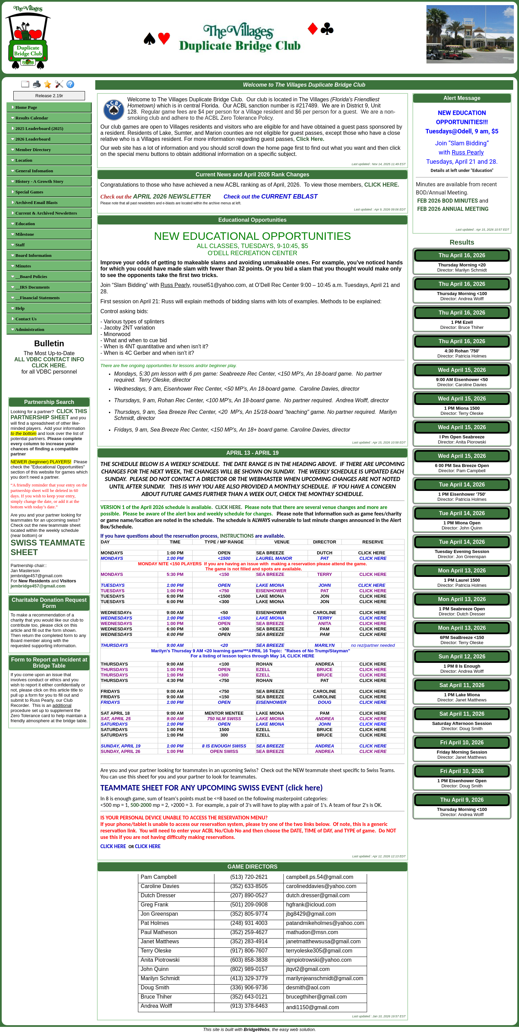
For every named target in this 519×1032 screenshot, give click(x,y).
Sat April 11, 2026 (462, 685)
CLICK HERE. (381, 185)
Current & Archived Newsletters (44, 213)
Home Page (24, 107)
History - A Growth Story (37, 181)
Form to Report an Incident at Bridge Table (49, 663)
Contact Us (24, 318)
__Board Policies (29, 276)
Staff (18, 244)
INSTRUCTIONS (237, 536)
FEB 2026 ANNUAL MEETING (453, 209)
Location (21, 160)
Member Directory (31, 149)
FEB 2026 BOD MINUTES (447, 201)
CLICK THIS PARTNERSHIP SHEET (49, 414)
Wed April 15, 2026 (462, 370)
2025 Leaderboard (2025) (37, 128)
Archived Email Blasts (34, 202)
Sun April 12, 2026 (461, 656)
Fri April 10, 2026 (461, 742)
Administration (27, 329)
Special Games (27, 191)
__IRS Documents (30, 287)
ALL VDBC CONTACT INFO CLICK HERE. (49, 362)
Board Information (31, 255)
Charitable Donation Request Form (49, 603)
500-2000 (141, 805)
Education (23, 223)
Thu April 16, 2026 (462, 255)
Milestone (22, 234)
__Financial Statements (35, 297)
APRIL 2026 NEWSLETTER (172, 196)
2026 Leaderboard (30, 139)
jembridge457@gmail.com (38, 585)
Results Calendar (29, 117)
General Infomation (32, 170)
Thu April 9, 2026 (461, 800)
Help (18, 308)
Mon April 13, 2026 (462, 570)
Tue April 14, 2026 (462, 485)
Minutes (21, 265)
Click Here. (310, 139)
